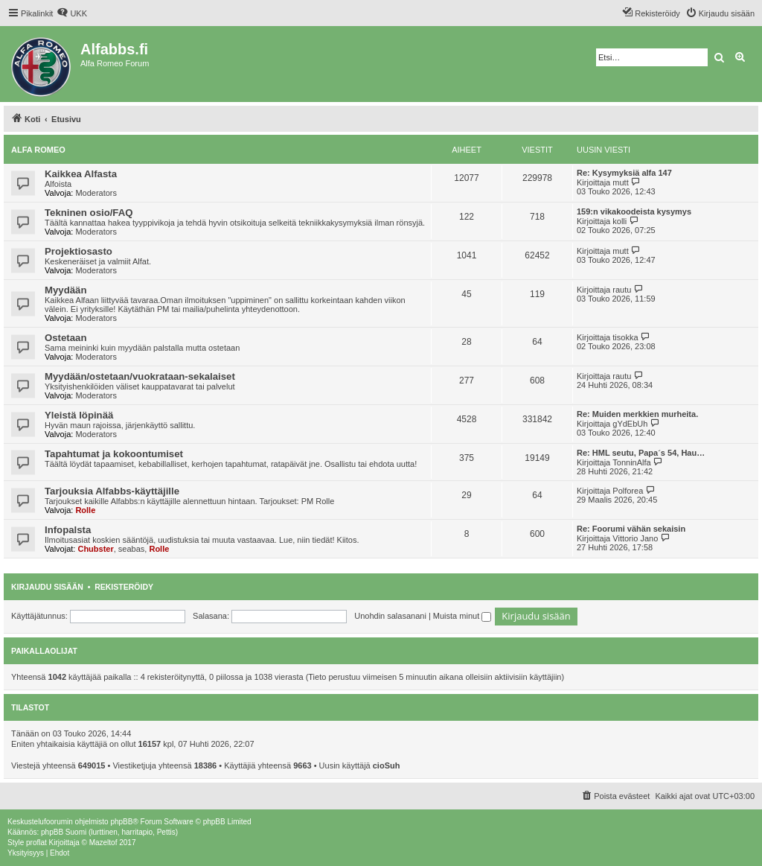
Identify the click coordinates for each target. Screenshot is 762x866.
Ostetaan (65, 337)
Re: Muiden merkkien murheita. (637, 414)
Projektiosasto (78, 251)
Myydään (65, 290)
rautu (621, 289)
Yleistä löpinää (79, 415)
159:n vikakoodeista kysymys (634, 211)
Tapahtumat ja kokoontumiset (114, 453)
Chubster (95, 548)
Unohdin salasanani (390, 615)
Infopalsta (68, 529)
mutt (620, 182)
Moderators (96, 192)
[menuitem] (72, 13)
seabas (131, 548)
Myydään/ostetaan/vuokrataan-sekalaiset (140, 376)
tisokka (625, 337)
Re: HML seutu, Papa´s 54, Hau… (641, 452)
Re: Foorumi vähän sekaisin (631, 528)
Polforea (627, 490)
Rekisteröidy (124, 586)
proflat (36, 842)
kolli (619, 221)
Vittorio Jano (635, 538)
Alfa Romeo (38, 149)
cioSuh (386, 765)
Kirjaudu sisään (47, 586)
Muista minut (462, 615)
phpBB (121, 822)
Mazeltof (103, 842)
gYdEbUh (629, 423)
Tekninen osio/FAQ (88, 212)
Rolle (85, 510)
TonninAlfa (631, 462)
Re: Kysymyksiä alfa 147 (624, 172)
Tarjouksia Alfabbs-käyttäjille (112, 491)
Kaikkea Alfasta (81, 173)
